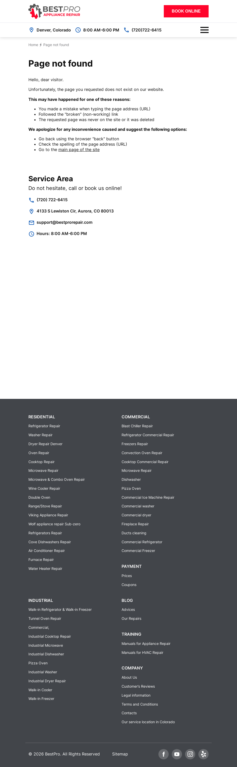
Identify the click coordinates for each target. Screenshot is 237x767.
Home (33, 44)
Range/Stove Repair (45, 506)
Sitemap (120, 754)
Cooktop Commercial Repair (145, 462)
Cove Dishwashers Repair (49, 542)
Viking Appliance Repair (48, 515)
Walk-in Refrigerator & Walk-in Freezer (60, 609)
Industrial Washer (42, 672)
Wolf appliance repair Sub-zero (54, 524)
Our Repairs (131, 618)
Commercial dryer (136, 515)
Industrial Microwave (45, 645)
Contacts (129, 713)
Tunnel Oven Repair (44, 618)
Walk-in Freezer (41, 698)
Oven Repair (38, 453)
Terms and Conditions (140, 704)
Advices (128, 609)
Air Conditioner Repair (46, 550)
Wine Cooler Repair (44, 488)
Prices (127, 575)
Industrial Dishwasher (46, 654)
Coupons (129, 584)
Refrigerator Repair (44, 426)
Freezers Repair (135, 444)
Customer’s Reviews (138, 686)
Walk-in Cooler (40, 690)
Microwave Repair (43, 470)
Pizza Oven (131, 488)
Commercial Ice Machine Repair (148, 497)
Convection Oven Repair (142, 453)
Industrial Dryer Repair (47, 681)
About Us (129, 677)
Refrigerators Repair (45, 533)
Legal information (136, 695)
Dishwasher (131, 479)
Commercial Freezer (138, 550)
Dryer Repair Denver (45, 444)
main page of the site (79, 149)
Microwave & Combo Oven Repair (56, 479)
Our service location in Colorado (148, 722)
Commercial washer (138, 506)
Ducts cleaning (134, 533)
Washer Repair (40, 435)
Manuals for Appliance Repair (146, 643)
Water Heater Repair (45, 568)
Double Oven (39, 497)
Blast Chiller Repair (137, 426)
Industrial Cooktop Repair (49, 636)
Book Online (186, 11)
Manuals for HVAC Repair (142, 652)
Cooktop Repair (41, 462)
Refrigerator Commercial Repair (148, 435)
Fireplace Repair (135, 524)
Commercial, (38, 627)
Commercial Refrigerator (142, 542)
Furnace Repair (41, 559)
